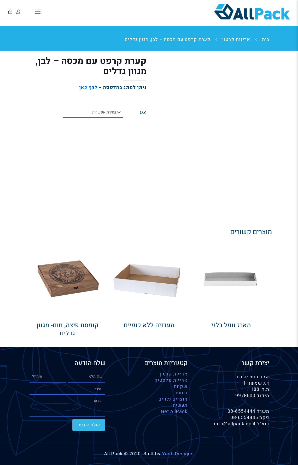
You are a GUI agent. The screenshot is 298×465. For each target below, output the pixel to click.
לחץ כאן (88, 87)
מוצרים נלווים (173, 399)
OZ (143, 113)
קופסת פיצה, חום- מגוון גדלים (67, 329)
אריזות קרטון (236, 39)
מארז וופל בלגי (231, 325)
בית (265, 39)
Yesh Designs (178, 453)
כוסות (182, 392)
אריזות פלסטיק (171, 380)
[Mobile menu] (37, 11)
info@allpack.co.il (235, 423)
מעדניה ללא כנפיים (149, 325)
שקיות (181, 386)
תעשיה (180, 405)
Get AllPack (174, 411)
